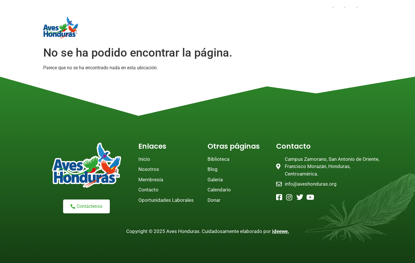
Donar (197, 22)
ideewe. (280, 231)
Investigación (276, 22)
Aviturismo (107, 35)
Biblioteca (147, 35)
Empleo (208, 35)
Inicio (101, 22)
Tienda (180, 35)
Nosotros (134, 22)
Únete (168, 22)
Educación (320, 22)
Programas (231, 22)
